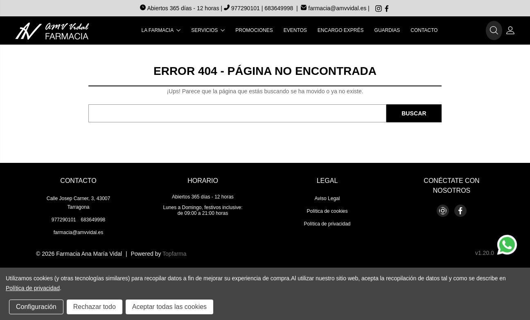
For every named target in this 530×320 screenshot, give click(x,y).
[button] (494, 31)
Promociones (254, 30)
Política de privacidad (327, 224)
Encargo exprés (341, 30)
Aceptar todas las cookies (169, 306)
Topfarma (174, 253)
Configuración (36, 306)
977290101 (243, 8)
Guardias (387, 30)
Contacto (424, 30)
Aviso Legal (327, 198)
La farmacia (161, 30)
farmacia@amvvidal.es (333, 8)
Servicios (208, 30)
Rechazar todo (94, 306)
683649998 (278, 8)
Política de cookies (327, 211)
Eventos (295, 30)
